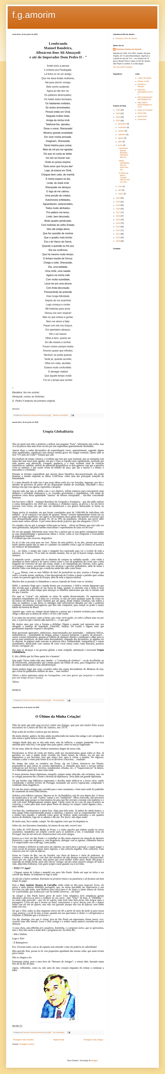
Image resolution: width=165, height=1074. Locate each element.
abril (120, 190)
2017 (118, 212)
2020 (118, 202)
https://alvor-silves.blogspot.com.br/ (145, 104)
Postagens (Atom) (26, 1044)
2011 (118, 234)
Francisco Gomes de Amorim (128, 49)
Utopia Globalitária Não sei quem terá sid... (123, 165)
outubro (121, 131)
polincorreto (142, 116)
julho (120, 142)
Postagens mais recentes (23, 1040)
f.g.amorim (33, 15)
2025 (118, 110)
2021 (118, 198)
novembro (122, 127)
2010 (118, 238)
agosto (121, 138)
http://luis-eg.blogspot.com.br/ (145, 92)
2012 (118, 230)
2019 (118, 205)
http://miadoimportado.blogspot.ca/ (145, 98)
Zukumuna (142, 119)
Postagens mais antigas (93, 1040)
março (121, 194)
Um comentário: (59, 700)
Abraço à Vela (143, 81)
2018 (118, 209)
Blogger (94, 1060)
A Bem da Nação (144, 78)
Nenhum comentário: (61, 415)
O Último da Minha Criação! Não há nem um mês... (124, 177)
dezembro (122, 124)
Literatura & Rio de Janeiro (126, 38)
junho (120, 145)
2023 (118, 117)
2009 (118, 241)
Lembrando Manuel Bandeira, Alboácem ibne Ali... (123, 152)
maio (120, 186)
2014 (118, 223)
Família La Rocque (142, 85)
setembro (122, 134)
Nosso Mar (142, 113)
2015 (118, 220)
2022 (118, 121)
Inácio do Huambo (145, 110)
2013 (118, 227)
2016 (118, 216)
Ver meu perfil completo (122, 67)
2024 (118, 113)
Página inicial (58, 1040)
